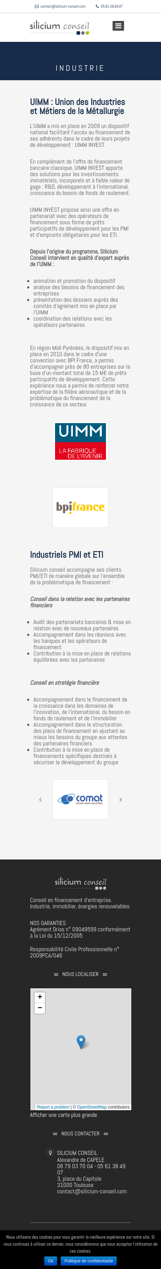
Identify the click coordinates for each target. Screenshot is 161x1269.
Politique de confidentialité (88, 1261)
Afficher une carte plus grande (63, 1115)
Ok (50, 1261)
